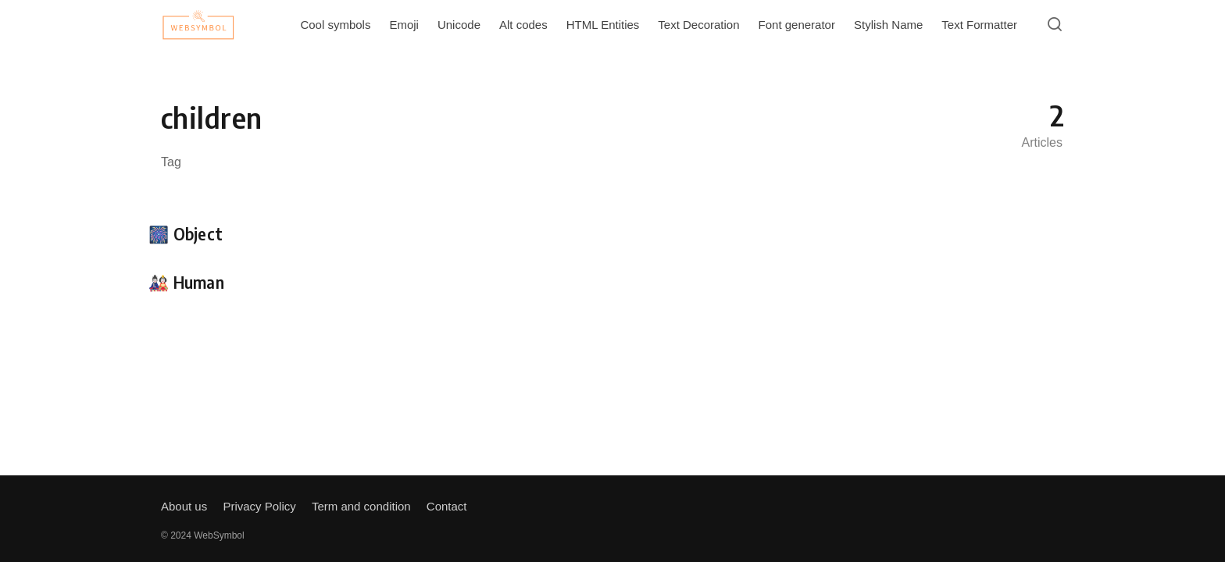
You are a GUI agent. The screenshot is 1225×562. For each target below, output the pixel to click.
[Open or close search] (1054, 24)
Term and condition (361, 506)
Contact (447, 506)
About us (184, 506)
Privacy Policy (259, 506)
